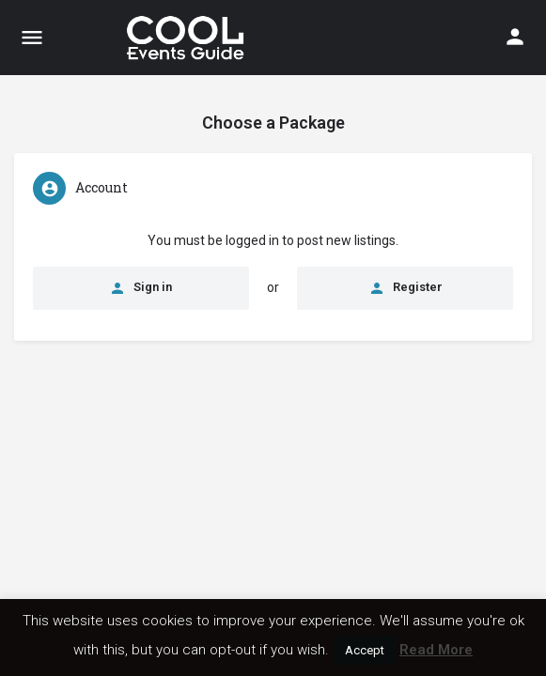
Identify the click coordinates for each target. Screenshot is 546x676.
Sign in (140, 288)
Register (405, 288)
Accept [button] (364, 650)
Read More (436, 649)
